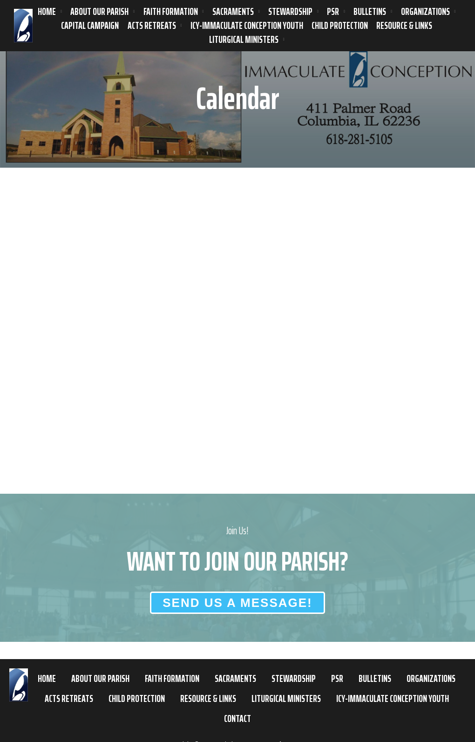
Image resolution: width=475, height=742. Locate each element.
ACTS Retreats (152, 26)
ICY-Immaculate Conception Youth (246, 26)
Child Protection (340, 26)
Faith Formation (170, 12)
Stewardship (290, 12)
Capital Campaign (90, 26)
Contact (237, 718)
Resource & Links (404, 26)
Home (47, 12)
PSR (333, 12)
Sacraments (233, 12)
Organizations (425, 12)
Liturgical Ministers (243, 40)
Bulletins (369, 12)
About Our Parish (99, 12)
